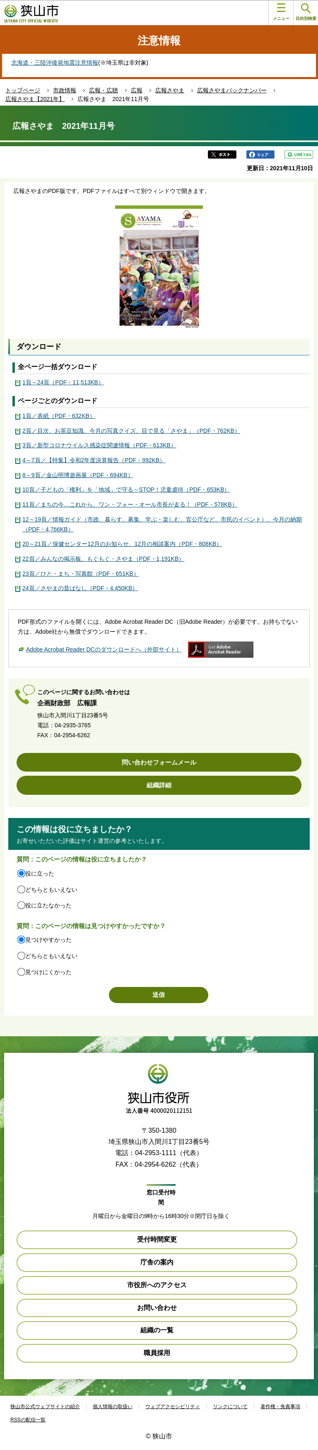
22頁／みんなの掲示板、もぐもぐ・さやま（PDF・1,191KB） (103, 558)
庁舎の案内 (156, 1262)
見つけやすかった (48, 939)
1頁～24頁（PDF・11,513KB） (63, 382)
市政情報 (64, 90)
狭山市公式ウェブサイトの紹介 (45, 1406)
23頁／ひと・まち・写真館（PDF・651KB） (80, 573)
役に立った (39, 873)
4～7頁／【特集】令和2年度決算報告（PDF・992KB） (93, 460)
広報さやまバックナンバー (232, 90)
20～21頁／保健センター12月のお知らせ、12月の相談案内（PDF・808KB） (122, 543)
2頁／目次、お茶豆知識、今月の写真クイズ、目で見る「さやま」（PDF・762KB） (131, 430)
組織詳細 (159, 785)
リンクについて (230, 1406)
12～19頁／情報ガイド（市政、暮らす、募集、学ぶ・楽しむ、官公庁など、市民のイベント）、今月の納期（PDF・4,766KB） (162, 524)
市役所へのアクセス (157, 1284)
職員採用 (157, 1352)
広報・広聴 (103, 90)
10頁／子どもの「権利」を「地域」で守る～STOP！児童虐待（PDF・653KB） (126, 489)
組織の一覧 (156, 1330)
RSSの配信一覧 (28, 1419)
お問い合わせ (157, 1307)
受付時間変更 (157, 1239)
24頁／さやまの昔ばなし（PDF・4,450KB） (80, 588)
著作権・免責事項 (280, 1406)
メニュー (281, 12)
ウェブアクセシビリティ (172, 1406)
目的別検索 (306, 12)
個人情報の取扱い (112, 1406)
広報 (136, 90)
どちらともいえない (51, 889)
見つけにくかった (48, 972)
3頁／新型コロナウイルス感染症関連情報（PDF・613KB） (99, 445)
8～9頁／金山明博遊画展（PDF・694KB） (77, 475)
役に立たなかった (48, 905)
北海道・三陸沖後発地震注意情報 (54, 62)
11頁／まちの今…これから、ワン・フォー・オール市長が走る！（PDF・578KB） (130, 504)
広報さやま (169, 90)
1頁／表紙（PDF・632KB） (58, 416)
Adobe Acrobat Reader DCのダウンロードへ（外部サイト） (104, 649)
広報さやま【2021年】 (35, 99)
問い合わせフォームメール (159, 762)
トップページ (22, 90)
